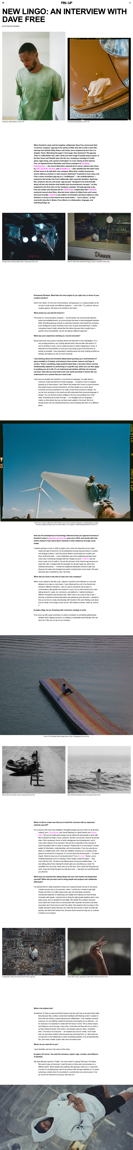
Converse (92, 177)
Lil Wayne (85, 524)
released (52, 182)
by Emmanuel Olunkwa (10, 26)
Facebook (91, 1146)
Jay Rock (44, 156)
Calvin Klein (68, 177)
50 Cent (81, 804)
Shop (70, 1134)
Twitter (71, 1146)
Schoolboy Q (65, 156)
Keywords (39, 1136)
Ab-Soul (52, 156)
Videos (37, 1134)
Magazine (71, 1132)
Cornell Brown (53, 781)
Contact (71, 1131)
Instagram (80, 1146)
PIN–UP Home (72, 1136)
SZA (38, 156)
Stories (38, 1131)
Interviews (39, 1132)
